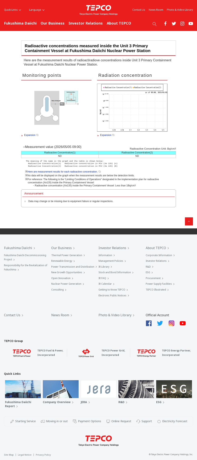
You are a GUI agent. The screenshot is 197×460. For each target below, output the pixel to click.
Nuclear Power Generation (66, 283)
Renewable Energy (61, 261)
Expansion (31, 135)
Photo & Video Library (180, 9)
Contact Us (138, 9)
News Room (156, 9)
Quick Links (12, 9)
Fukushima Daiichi (20, 23)
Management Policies (110, 261)
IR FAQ (102, 278)
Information (105, 255)
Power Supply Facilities (159, 283)
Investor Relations (86, 23)
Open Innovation (61, 278)
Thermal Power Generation (66, 255)
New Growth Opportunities (66, 272)
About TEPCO (119, 23)
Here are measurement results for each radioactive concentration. (64, 171)
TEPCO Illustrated (156, 289)
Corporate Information (159, 255)
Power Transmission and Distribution (72, 266)
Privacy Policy (43, 454)
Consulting (57, 289)
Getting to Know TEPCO (111, 289)
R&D (148, 266)
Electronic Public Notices (112, 295)
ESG (148, 272)
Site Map (9, 454)
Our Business (53, 23)
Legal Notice (25, 454)
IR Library (103, 266)
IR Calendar (105, 283)
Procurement (153, 278)
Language (37, 9)
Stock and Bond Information (114, 272)
